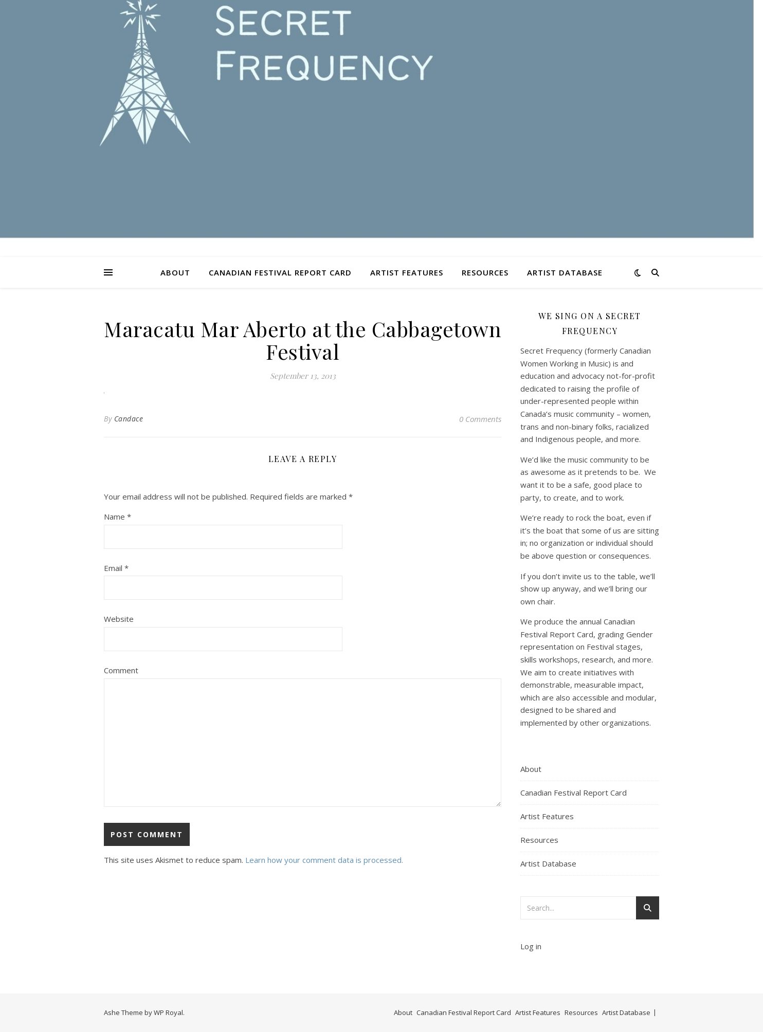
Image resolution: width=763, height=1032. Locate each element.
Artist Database (565, 272)
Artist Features (406, 272)
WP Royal (168, 1012)
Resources (485, 272)
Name (117, 516)
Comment (121, 670)
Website (119, 619)
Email (116, 568)
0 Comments (480, 419)
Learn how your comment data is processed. (324, 860)
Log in (530, 946)
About (175, 272)
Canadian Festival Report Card (280, 272)
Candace (128, 418)
